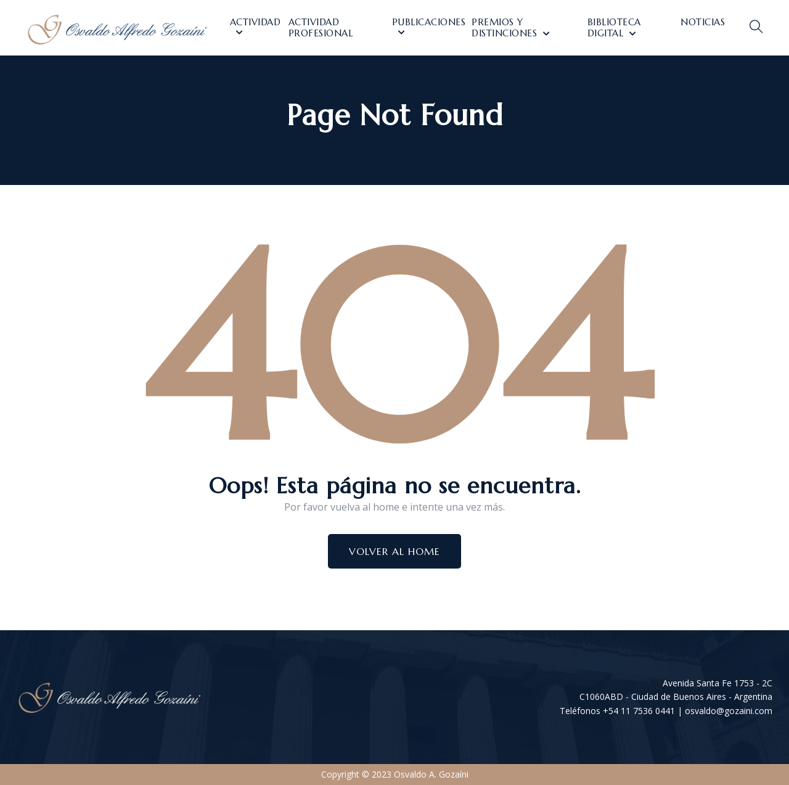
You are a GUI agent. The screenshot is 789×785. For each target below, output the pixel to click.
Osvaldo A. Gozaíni (431, 774)
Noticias (703, 22)
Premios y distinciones (504, 27)
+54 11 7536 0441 (639, 711)
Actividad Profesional (320, 27)
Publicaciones (429, 22)
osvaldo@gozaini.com (728, 711)
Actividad (255, 22)
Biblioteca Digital (614, 27)
